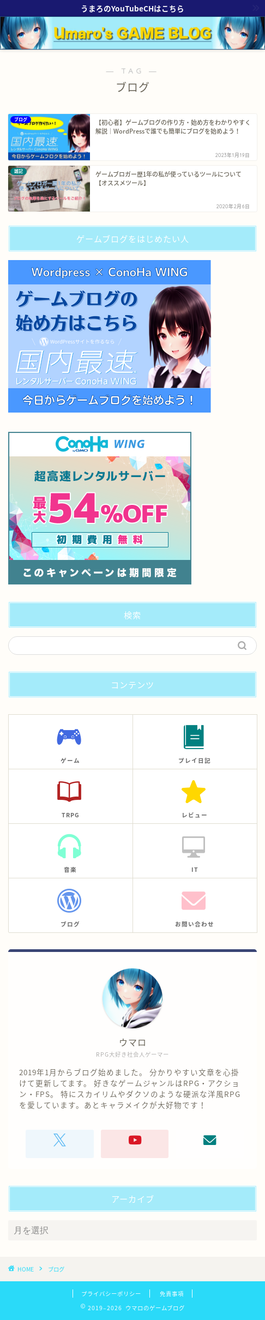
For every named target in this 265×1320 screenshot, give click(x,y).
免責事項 (172, 1293)
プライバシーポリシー (111, 1293)
